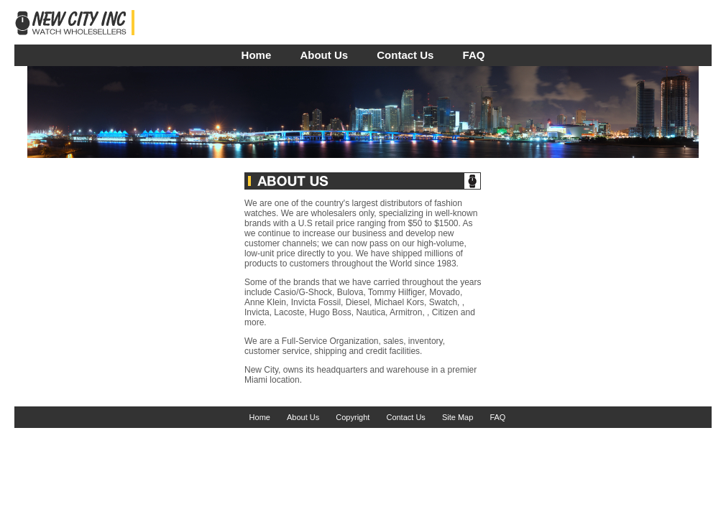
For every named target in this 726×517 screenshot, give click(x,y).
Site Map (457, 417)
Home (257, 55)
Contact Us (405, 55)
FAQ (474, 55)
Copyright (352, 417)
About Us (324, 55)
